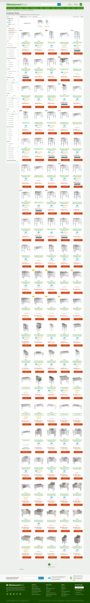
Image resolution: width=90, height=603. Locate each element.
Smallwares (27, 8)
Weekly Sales (48, 589)
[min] (9, 81)
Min (7, 79)
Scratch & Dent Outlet (50, 588)
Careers (62, 589)
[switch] (81, 16)
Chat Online (78, 592)
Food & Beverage (34, 8)
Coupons (48, 591)
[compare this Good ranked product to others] (46, 30)
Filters (8, 16)
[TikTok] (17, 594)
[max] (16, 81)
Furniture (53, 8)
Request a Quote (26, 452)
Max (14, 79)
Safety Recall (48, 595)
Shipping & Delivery (79, 594)
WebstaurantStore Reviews (51, 594)
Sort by (30, 16)
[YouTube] (11, 594)
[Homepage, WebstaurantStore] (16, 4)
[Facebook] (14, 594)
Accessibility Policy (61, 600)
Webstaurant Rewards (36, 588)
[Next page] (56, 564)
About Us (63, 586)
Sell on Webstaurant (65, 594)
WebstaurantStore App (36, 589)
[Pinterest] (20, 594)
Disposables (47, 8)
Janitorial (68, 8)
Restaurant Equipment (12, 8)
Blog (47, 586)
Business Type (79, 8)
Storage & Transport (60, 8)
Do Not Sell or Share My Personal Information (75, 600)
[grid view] (22, 17)
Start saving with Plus (56, 579)
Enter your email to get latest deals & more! (12, 578)
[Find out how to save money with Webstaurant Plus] (23, 45)
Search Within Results (11, 160)
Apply (13, 82)
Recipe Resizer (35, 592)
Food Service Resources (51, 592)
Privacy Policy (48, 600)
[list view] (25, 17)
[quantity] (21, 54)
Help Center (79, 587)
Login (24, 502)
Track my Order (79, 590)
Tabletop (41, 8)
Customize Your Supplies (36, 591)
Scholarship (63, 592)
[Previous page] (47, 564)
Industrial (73, 8)
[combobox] (43, 4)
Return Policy (64, 595)
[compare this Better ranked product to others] (21, 30)
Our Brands (63, 588)
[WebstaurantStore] (16, 585)
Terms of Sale (41, 600)
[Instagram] (7, 594)
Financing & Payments (65, 591)
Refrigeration (20, 8)
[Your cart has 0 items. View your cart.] (82, 4)
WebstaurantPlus (35, 586)
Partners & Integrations (36, 594)
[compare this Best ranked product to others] (33, 270)
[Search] (17, 162)
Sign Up (41, 578)
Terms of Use (54, 600)
